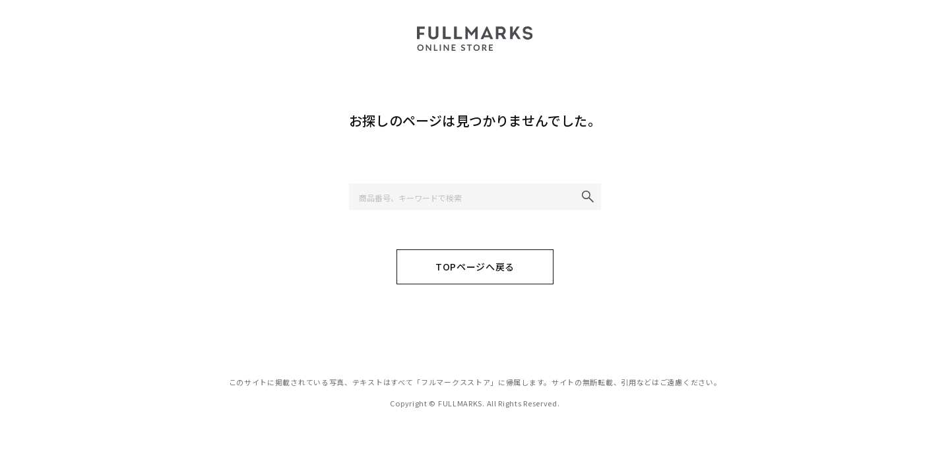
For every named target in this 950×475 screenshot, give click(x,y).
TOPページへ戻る (475, 266)
